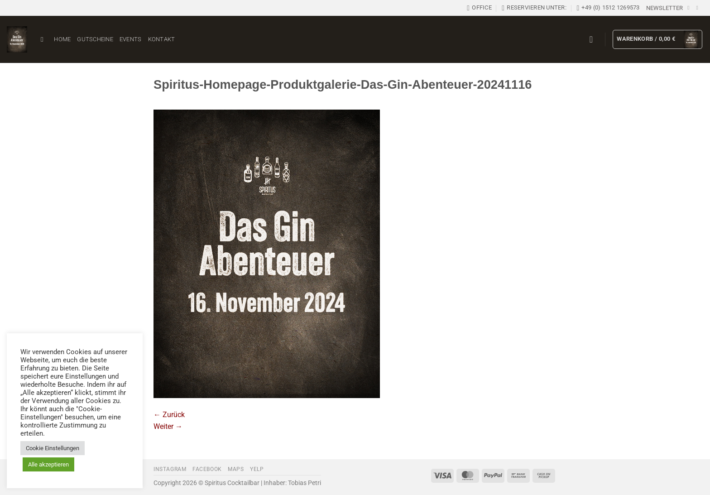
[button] (664, 8)
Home (62, 39)
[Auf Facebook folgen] (690, 8)
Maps (236, 469)
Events (131, 39)
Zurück (169, 414)
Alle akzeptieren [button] (48, 464)
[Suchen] (44, 39)
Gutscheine (95, 39)
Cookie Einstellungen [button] (52, 448)
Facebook (207, 469)
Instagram (170, 469)
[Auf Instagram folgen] (698, 8)
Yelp (257, 469)
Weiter (168, 426)
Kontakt (161, 39)
